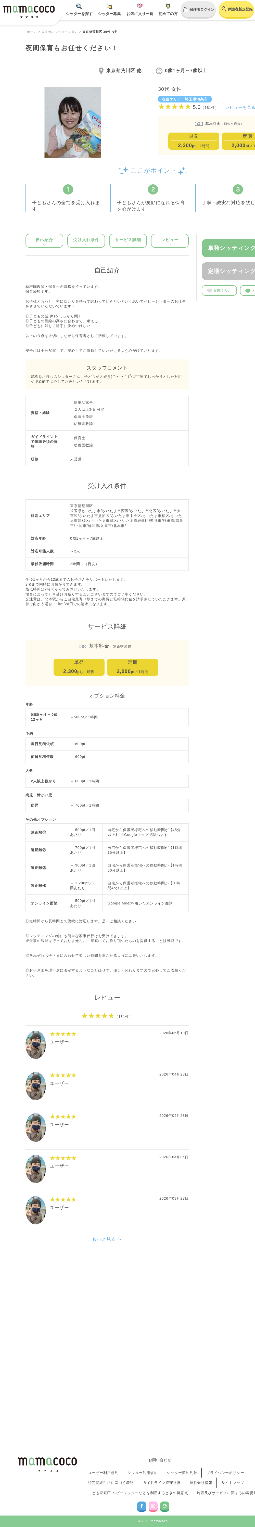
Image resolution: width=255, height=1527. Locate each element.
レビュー (169, 241)
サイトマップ (232, 1490)
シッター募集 (109, 13)
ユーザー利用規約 (103, 1485)
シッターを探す (79, 13)
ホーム (32, 32)
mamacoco (29, 13)
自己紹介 (44, 241)
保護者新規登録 (240, 9)
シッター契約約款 (182, 1485)
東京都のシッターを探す (60, 32)
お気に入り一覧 (139, 13)
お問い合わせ (160, 1479)
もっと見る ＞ (107, 1239)
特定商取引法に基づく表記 (111, 1490)
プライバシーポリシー (225, 1485)
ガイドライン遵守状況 (162, 1490)
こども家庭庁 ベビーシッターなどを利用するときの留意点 (138, 1495)
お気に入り (218, 291)
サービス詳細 (128, 241)
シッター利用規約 (143, 1485)
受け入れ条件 (86, 241)
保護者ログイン (201, 9)
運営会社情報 (201, 1490)
